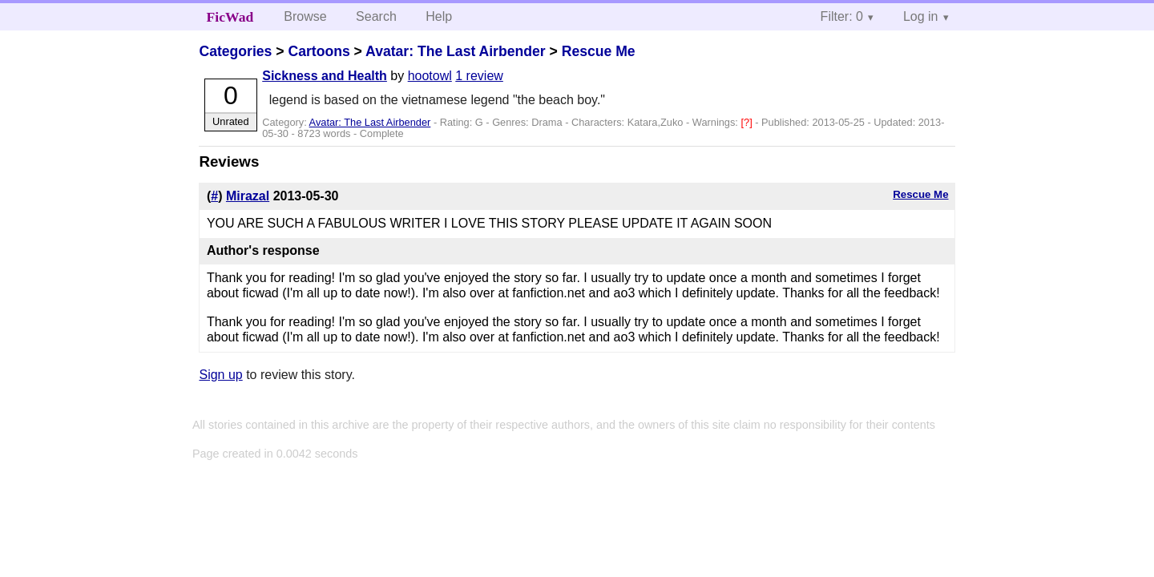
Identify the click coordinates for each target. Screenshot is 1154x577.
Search (376, 16)
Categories (235, 51)
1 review (479, 76)
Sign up (220, 374)
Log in (920, 16)
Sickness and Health (324, 76)
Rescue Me (599, 51)
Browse (305, 16)
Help (439, 16)
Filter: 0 (842, 16)
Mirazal (247, 196)
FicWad (230, 17)
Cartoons (318, 51)
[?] (747, 122)
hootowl (430, 76)
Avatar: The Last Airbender (455, 51)
